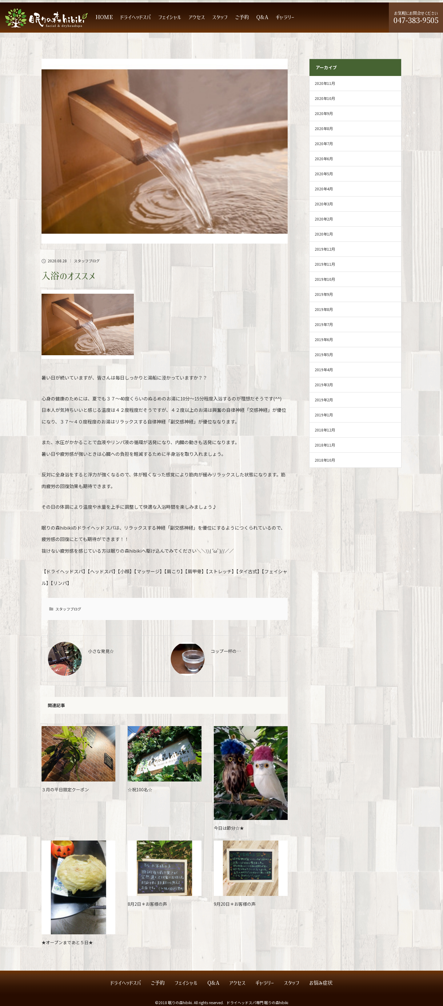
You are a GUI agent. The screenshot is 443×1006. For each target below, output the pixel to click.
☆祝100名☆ (140, 789)
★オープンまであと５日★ (67, 942)
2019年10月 (325, 279)
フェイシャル (169, 17)
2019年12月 (325, 249)
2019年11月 (325, 264)
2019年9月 (324, 294)
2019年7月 (324, 324)
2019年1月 (324, 414)
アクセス (197, 17)
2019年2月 (324, 399)
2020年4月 (324, 188)
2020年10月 (325, 98)
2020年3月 (324, 203)
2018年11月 (325, 444)
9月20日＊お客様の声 (235, 904)
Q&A (262, 17)
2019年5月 (324, 354)
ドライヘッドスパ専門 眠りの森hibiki (257, 1002)
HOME (104, 17)
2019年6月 (324, 339)
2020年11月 (325, 83)
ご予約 (242, 17)
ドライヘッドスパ (135, 17)
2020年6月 (324, 158)
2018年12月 (325, 429)
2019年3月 (324, 384)
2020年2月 (324, 218)
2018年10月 (325, 460)
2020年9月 (324, 113)
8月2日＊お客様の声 (147, 904)
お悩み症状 (321, 983)
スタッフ (220, 17)
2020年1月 (324, 234)
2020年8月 (324, 128)
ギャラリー (285, 17)
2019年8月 (324, 309)
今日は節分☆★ (229, 828)
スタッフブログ (87, 261)
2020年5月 (324, 173)
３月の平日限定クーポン (65, 789)
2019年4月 (324, 369)
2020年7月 (324, 143)
